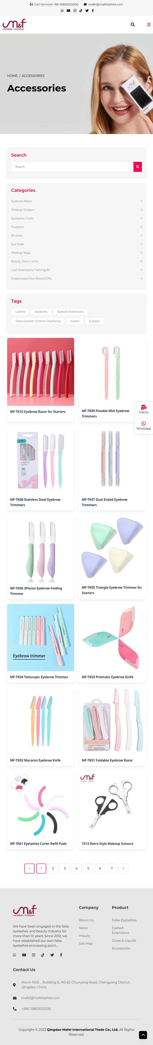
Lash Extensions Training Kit (76, 270)
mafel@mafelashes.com (103, 4)
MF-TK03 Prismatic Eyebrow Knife (107, 677)
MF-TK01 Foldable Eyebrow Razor (107, 760)
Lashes (20, 312)
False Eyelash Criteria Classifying (38, 321)
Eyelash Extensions (70, 312)
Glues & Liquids (124, 940)
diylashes (41, 312)
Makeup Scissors (76, 210)
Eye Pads (76, 244)
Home (12, 76)
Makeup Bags (76, 253)
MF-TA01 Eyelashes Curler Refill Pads (38, 843)
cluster (74, 321)
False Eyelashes (124, 920)
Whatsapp (143, 428)
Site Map (86, 943)
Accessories (33, 76)
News (83, 928)
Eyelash (94, 321)
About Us (86, 920)
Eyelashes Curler (76, 218)
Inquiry (84, 936)
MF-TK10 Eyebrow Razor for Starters (38, 411)
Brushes (76, 235)
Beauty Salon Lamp (76, 261)
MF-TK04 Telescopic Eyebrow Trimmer (39, 677)
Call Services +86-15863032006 (54, 4)
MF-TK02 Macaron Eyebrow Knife (35, 760)
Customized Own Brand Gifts (76, 278)
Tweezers (76, 227)
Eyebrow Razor (76, 201)
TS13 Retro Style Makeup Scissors (107, 843)
